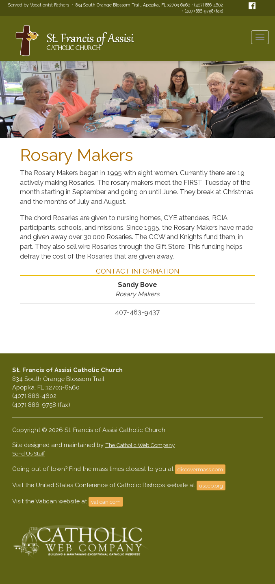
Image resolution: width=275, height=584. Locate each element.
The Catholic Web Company (140, 445)
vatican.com (106, 501)
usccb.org (211, 485)
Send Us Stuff (28, 453)
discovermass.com (200, 469)
